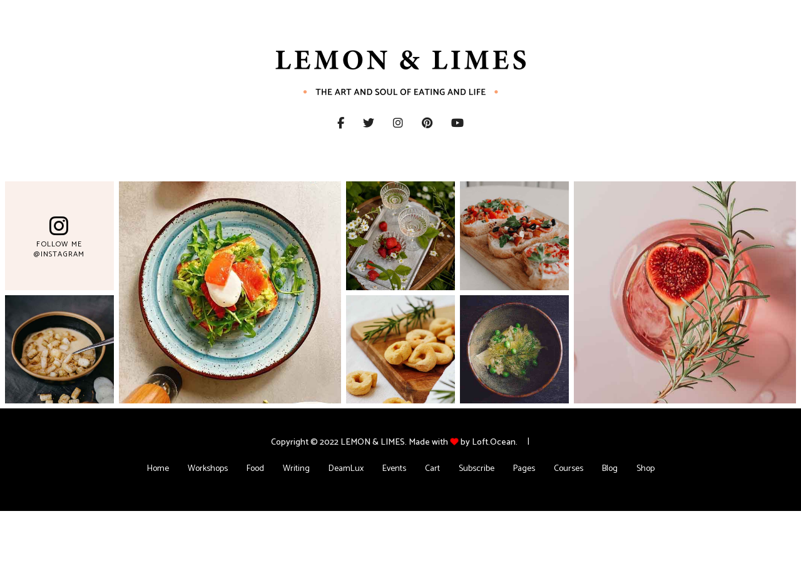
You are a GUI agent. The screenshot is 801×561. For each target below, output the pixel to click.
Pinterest (436, 123)
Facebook (341, 123)
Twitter (378, 123)
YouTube (466, 123)
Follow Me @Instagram (59, 249)
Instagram (407, 123)
